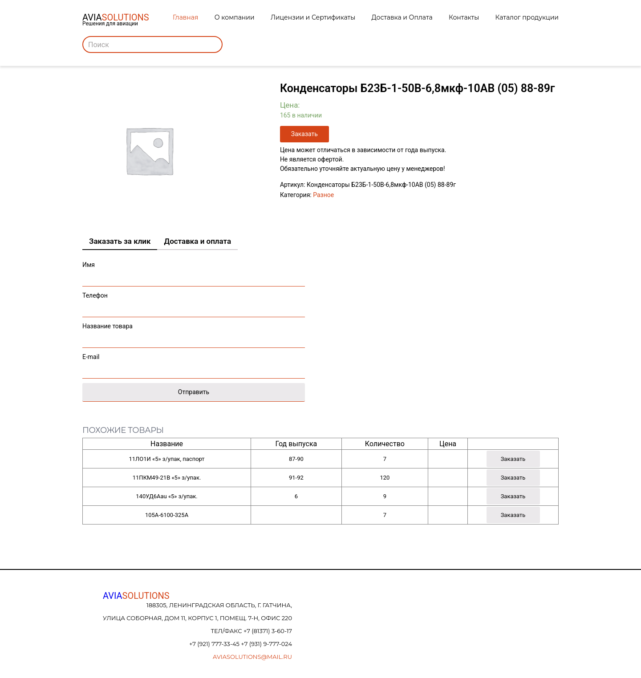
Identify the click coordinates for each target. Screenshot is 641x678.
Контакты (464, 17)
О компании (235, 17)
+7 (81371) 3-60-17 (267, 630)
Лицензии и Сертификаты (313, 17)
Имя (193, 271)
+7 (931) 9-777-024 (266, 643)
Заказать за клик (119, 241)
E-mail (193, 363)
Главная (185, 17)
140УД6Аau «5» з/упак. (166, 496)
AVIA (136, 595)
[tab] (119, 241)
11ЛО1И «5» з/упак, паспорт (166, 459)
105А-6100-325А (166, 515)
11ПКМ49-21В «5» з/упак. (167, 477)
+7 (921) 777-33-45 (215, 643)
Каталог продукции (527, 17)
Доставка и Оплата (402, 17)
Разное (323, 194)
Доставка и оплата (197, 241)
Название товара (193, 333)
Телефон (193, 302)
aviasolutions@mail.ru (252, 656)
